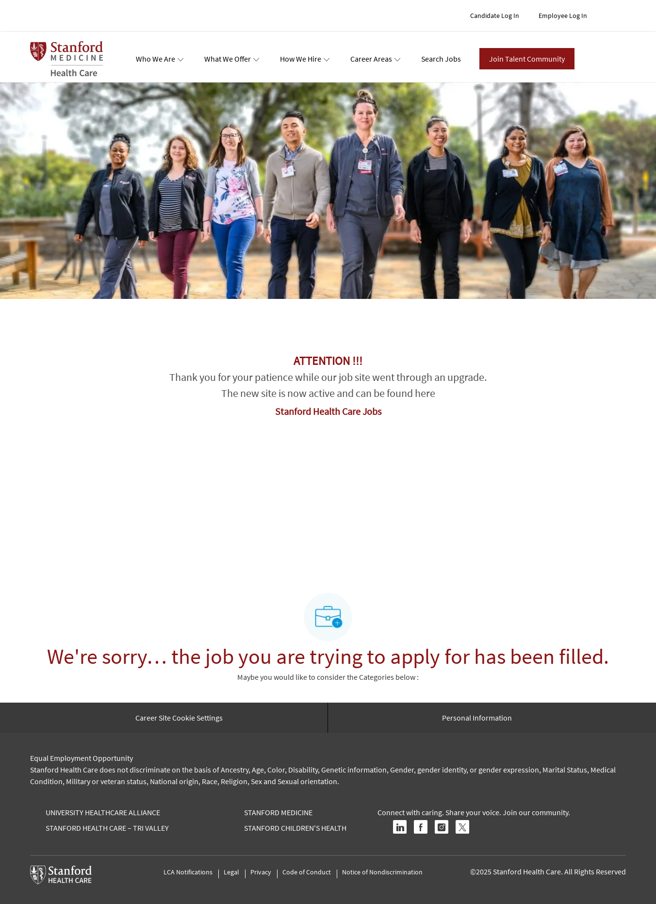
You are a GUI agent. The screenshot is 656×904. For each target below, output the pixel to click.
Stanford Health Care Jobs (328, 411)
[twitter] (462, 827)
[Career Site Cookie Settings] (179, 718)
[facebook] (420, 827)
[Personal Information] (477, 718)
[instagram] (441, 827)
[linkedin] (400, 827)
